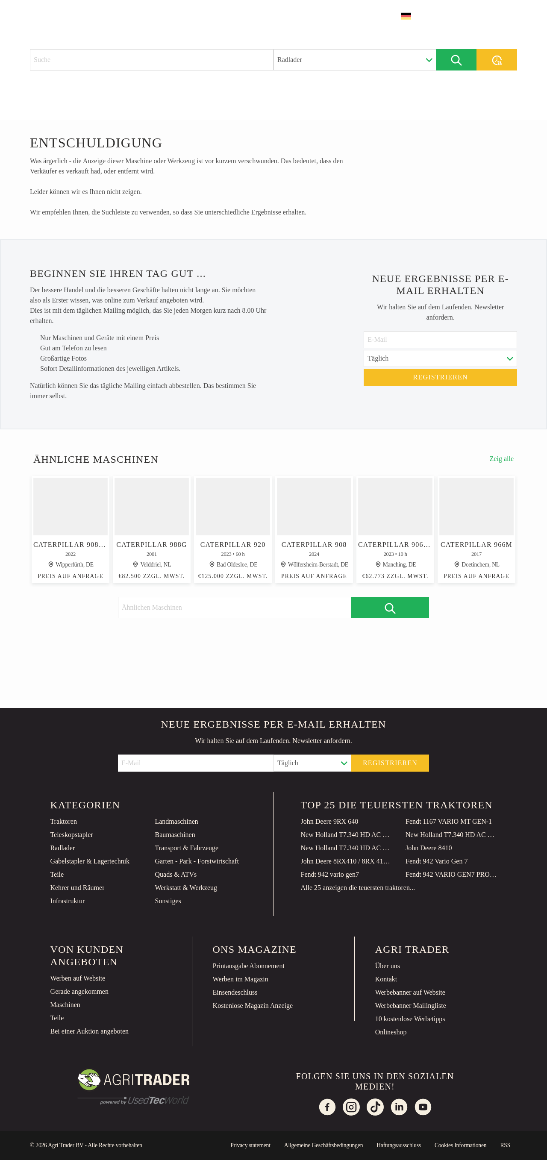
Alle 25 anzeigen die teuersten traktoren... (358, 887)
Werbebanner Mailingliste (410, 1005)
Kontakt (386, 979)
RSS (505, 1145)
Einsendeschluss (235, 992)
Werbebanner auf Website (410, 992)
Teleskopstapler (71, 834)
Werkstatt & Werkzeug (186, 887)
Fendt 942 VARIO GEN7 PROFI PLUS (451, 874)
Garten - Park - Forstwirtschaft (196, 861)
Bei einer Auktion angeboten (89, 1031)
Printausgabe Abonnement (249, 965)
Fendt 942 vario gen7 (330, 874)
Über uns (387, 965)
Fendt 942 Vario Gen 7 (437, 861)
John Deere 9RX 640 (330, 821)
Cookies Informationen (461, 1145)
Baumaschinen (175, 834)
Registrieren (440, 377)
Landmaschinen (176, 821)
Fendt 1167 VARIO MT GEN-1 (449, 821)
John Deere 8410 (429, 848)
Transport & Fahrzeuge (186, 848)
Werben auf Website (78, 978)
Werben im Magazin (240, 979)
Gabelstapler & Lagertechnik (89, 861)
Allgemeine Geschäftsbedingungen (323, 1145)
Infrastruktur (67, 901)
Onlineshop (391, 1032)
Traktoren (63, 821)
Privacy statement (250, 1145)
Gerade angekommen (79, 991)
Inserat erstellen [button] (476, 16)
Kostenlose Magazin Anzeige (253, 1005)
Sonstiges (168, 901)
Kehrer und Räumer (77, 887)
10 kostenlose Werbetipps (410, 1018)
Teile (57, 874)
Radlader (62, 848)
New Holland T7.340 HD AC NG (346, 834)
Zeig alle (502, 458)
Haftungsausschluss (398, 1145)
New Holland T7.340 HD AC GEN (451, 834)
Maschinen (65, 1004)
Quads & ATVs (176, 874)
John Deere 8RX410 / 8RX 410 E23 (346, 861)
